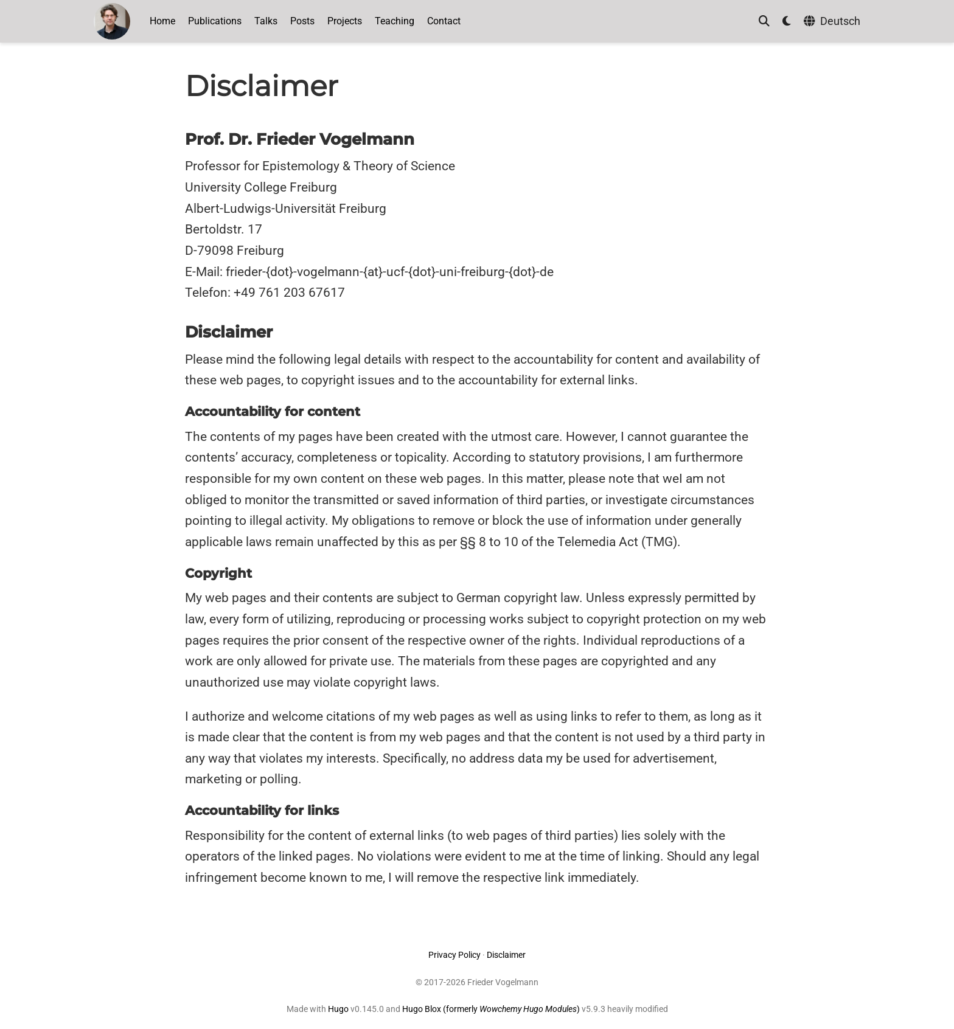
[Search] (764, 22)
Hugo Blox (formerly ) (492, 1009)
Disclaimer (506, 955)
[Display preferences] (786, 22)
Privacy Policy (454, 955)
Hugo (338, 1009)
